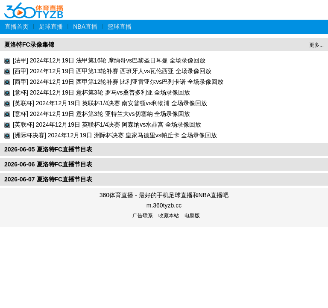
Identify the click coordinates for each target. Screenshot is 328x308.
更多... (316, 45)
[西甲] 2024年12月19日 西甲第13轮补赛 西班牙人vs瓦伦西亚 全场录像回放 (112, 71)
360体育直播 (34, 5)
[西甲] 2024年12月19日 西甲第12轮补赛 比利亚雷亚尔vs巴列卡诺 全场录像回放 (118, 81)
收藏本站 (168, 216)
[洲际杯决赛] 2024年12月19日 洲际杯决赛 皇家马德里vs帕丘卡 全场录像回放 (115, 135)
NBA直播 (85, 26)
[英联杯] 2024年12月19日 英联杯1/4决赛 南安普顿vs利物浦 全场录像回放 (110, 103)
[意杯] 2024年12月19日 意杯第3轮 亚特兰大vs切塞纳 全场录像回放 (101, 113)
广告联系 (142, 216)
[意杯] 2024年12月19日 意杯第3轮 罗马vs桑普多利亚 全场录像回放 (101, 92)
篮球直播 (120, 26)
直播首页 (17, 26)
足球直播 (51, 26)
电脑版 (192, 216)
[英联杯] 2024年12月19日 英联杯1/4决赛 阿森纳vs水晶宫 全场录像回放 (107, 124)
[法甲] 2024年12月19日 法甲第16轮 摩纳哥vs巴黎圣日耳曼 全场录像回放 (109, 60)
